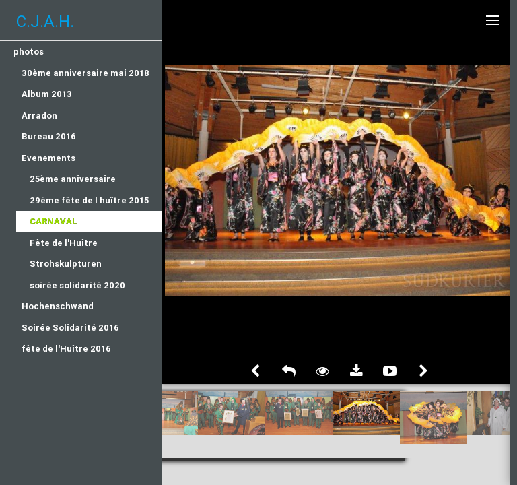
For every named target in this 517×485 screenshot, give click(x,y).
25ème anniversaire (73, 179)
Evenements (48, 158)
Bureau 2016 (49, 136)
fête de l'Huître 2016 (66, 348)
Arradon (39, 115)
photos (28, 51)
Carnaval (53, 221)
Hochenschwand (58, 306)
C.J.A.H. (45, 21)
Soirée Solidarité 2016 (70, 327)
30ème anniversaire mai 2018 (85, 73)
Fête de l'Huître (64, 243)
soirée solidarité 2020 (77, 285)
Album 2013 (47, 94)
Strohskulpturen (66, 263)
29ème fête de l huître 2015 (89, 200)
